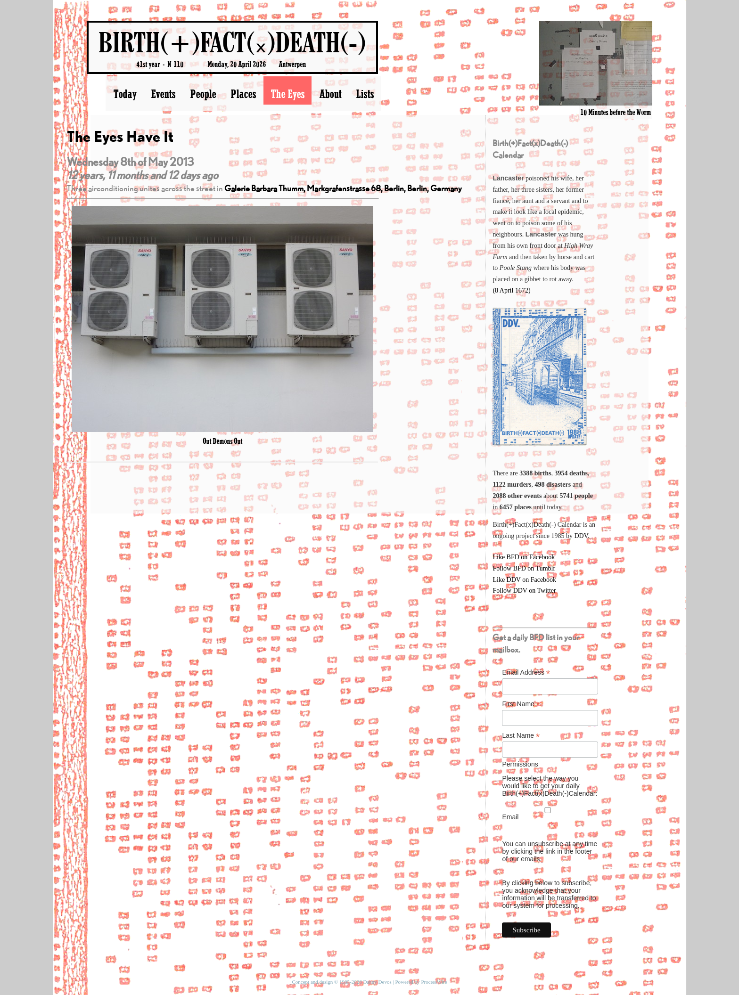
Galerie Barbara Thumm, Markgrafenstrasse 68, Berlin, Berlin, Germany (343, 188)
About (330, 93)
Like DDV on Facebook (524, 579)
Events (163, 93)
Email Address (526, 672)
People (203, 93)
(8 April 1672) (511, 290)
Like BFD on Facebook (524, 557)
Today (124, 93)
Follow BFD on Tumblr (524, 568)
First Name (521, 704)
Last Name (521, 735)
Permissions (520, 764)
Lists (365, 93)
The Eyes (287, 93)
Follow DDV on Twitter (524, 590)
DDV (581, 535)
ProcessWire (434, 982)
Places (243, 93)
